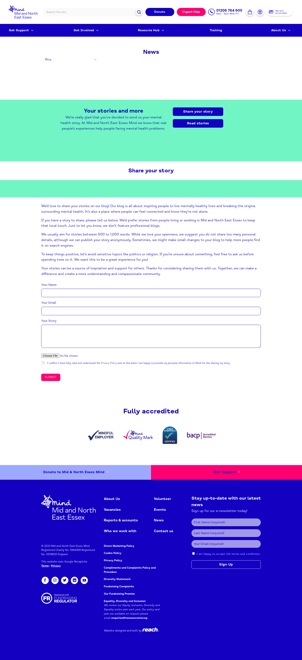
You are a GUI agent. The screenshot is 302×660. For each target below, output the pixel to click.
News (159, 520)
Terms (45, 565)
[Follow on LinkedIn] (74, 580)
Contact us (163, 531)
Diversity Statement (117, 579)
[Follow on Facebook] (45, 580)
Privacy (56, 565)
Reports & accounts (121, 520)
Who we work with (120, 531)
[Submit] (139, 11)
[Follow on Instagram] (55, 580)
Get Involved (86, 30)
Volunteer (162, 499)
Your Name (49, 285)
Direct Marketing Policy (119, 546)
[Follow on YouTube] (84, 580)
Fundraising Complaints (119, 586)
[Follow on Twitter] (64, 580)
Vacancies (112, 509)
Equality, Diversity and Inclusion (125, 601)
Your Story (48, 321)
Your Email (48, 303)
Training (216, 30)
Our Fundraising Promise (119, 593)
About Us (280, 30)
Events (160, 509)
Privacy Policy (109, 363)
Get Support (21, 30)
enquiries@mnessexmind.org (129, 618)
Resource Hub (151, 30)
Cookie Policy (112, 553)
